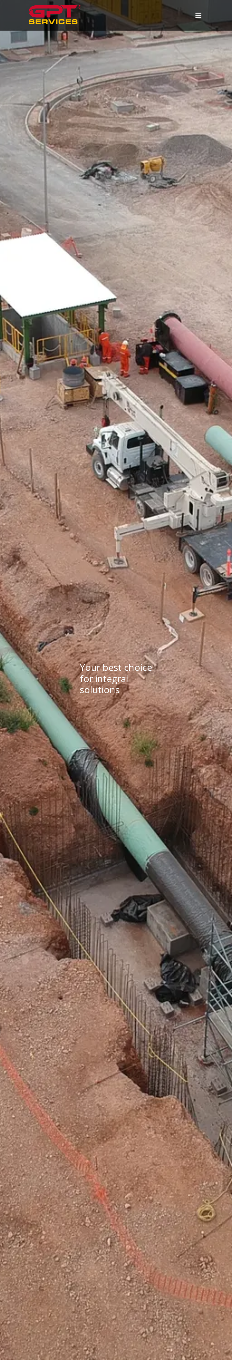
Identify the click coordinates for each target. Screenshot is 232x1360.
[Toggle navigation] (198, 15)
